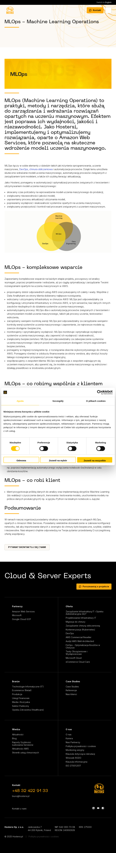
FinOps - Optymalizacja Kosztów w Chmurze (83, 646)
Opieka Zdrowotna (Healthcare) (28, 710)
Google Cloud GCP (21, 619)
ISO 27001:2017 (73, 766)
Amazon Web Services (23, 611)
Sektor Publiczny (20, 706)
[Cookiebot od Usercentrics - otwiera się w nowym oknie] (99, 392)
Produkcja (17, 694)
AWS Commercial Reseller (78, 637)
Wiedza (16, 729)
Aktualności (17, 734)
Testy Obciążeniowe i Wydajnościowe (76, 652)
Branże (16, 681)
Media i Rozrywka (21, 702)
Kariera (69, 738)
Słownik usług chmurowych (25, 752)
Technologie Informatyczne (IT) (28, 686)
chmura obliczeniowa (41, 169)
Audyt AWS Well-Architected (80, 641)
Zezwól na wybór (58, 460)
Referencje (71, 690)
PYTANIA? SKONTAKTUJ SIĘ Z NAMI (27, 547)
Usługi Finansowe (20, 698)
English (104, 2)
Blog (14, 738)
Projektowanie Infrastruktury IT (81, 618)
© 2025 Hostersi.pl (14, 836)
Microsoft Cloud (74, 658)
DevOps (23, 169)
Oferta (69, 606)
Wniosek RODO (73, 758)
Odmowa (21, 460)
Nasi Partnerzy (73, 742)
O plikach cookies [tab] (96, 401)
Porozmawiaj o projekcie (94, 586)
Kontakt (95, 10)
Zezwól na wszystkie (95, 460)
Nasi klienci (71, 694)
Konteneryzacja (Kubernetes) (80, 629)
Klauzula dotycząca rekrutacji (80, 754)
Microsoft (16, 615)
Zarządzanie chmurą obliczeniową (83, 626)
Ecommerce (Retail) (22, 690)
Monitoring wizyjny (75, 750)
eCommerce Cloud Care (78, 662)
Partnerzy (17, 606)
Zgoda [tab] (20, 401)
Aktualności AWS (20, 749)
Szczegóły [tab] (57, 401)
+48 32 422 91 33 (30, 791)
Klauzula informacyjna (76, 762)
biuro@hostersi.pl (20, 796)
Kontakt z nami (19, 808)
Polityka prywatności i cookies (81, 746)
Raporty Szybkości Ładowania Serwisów (22, 743)
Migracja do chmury (75, 622)
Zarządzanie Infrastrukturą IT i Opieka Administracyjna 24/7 (84, 612)
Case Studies (73, 681)
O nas (69, 729)
